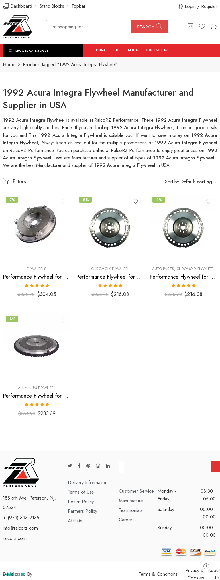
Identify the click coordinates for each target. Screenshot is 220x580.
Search (146, 27)
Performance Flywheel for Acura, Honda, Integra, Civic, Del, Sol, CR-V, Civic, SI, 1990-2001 (36, 277)
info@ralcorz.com (20, 526)
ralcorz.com (15, 536)
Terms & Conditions (158, 572)
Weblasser (14, 572)
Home (9, 64)
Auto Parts (163, 268)
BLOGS (134, 50)
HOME (101, 50)
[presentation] (167, 467)
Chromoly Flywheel (110, 268)
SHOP (117, 50)
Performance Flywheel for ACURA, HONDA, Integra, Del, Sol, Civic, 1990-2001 (110, 277)
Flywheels (36, 268)
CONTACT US (157, 50)
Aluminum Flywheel (36, 387)
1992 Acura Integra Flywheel (71, 135)
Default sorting (196, 181)
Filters (14, 181)
